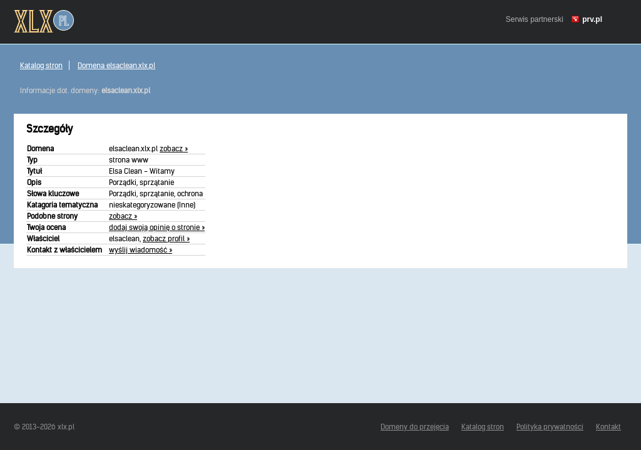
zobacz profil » (166, 238)
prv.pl (592, 19)
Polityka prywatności (549, 426)
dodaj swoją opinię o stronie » (157, 227)
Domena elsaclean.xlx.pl (116, 65)
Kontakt (608, 426)
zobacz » (174, 148)
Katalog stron (41, 65)
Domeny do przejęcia (415, 426)
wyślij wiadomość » (140, 249)
